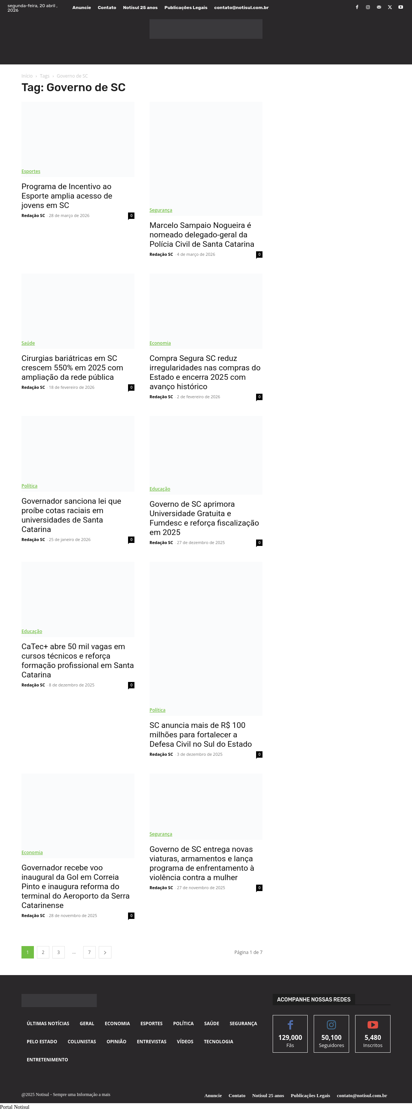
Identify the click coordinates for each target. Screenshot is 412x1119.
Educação (160, 489)
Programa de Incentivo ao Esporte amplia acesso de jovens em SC (66, 196)
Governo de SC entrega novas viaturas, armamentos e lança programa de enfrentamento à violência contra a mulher (202, 863)
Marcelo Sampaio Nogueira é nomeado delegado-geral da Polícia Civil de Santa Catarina (202, 235)
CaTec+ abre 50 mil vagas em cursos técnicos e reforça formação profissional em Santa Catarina (77, 660)
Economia (160, 343)
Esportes (30, 171)
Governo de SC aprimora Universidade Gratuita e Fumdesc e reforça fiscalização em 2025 (204, 518)
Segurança (161, 210)
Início (27, 76)
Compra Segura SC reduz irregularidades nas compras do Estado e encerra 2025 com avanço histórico (205, 372)
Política (29, 486)
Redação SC (33, 215)
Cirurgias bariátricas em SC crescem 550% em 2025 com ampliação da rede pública (72, 368)
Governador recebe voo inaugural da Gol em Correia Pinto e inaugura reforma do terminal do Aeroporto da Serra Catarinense (75, 886)
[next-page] (105, 952)
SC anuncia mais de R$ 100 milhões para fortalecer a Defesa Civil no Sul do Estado (201, 735)
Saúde (28, 343)
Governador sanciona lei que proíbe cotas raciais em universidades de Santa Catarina (71, 515)
